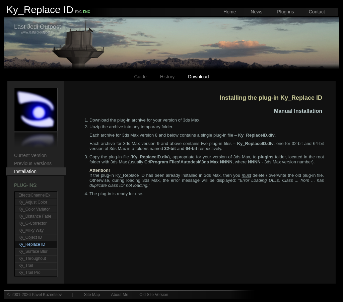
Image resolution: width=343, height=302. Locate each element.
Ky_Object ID (30, 237)
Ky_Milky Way (31, 230)
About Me (119, 294)
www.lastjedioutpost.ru (37, 28)
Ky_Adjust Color (32, 202)
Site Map (92, 294)
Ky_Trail (25, 265)
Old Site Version (153, 294)
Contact (317, 11)
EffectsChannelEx (34, 195)
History (167, 76)
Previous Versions (33, 163)
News (256, 11)
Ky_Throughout (32, 258)
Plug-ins (285, 11)
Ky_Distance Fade (34, 216)
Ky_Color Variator (34, 209)
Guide (140, 76)
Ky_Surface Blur (33, 251)
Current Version (30, 155)
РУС (78, 12)
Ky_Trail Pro (29, 272)
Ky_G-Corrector (32, 223)
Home (229, 11)
